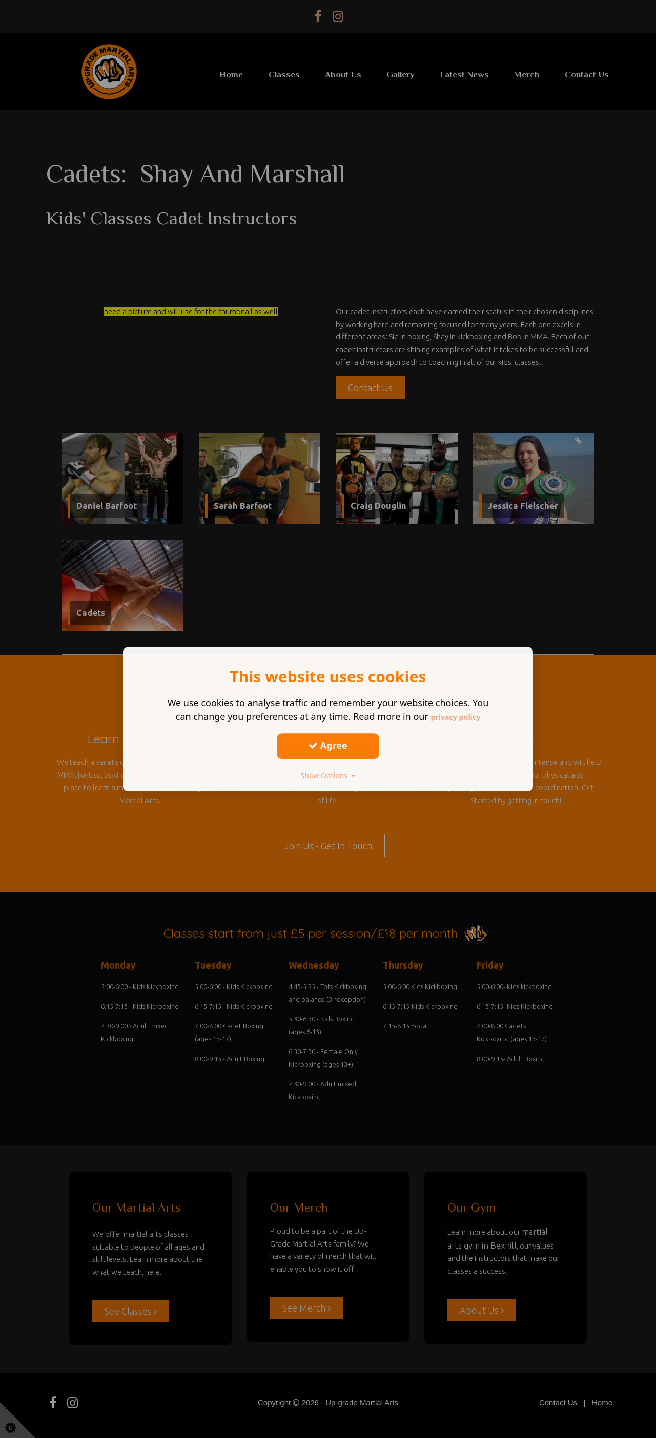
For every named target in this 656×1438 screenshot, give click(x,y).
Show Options (328, 775)
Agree (328, 745)
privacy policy (455, 716)
